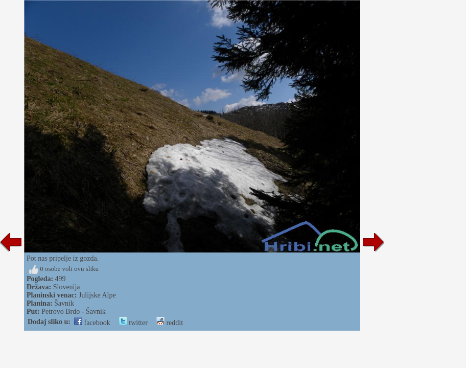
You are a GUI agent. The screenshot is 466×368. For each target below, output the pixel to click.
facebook (92, 323)
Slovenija (66, 287)
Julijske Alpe (97, 295)
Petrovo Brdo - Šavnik (73, 311)
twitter (133, 323)
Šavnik (64, 303)
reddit (169, 323)
